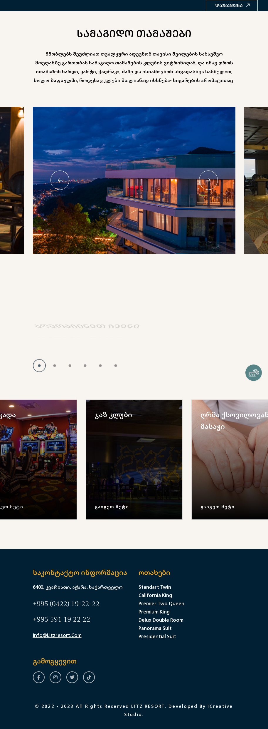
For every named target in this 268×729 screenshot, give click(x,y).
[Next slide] (208, 180)
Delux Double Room (161, 620)
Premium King (154, 612)
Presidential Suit (157, 636)
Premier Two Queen (161, 603)
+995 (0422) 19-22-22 (66, 604)
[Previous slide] (59, 180)
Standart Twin (155, 587)
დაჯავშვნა (232, 5)
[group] (134, 459)
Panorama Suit (155, 628)
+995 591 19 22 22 (61, 620)
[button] (39, 369)
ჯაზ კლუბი (113, 414)
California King (155, 595)
